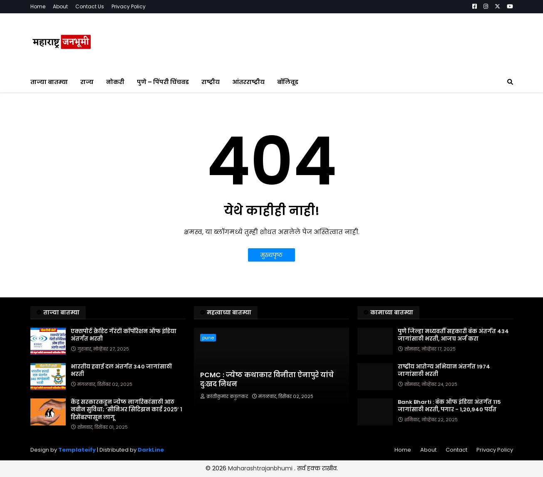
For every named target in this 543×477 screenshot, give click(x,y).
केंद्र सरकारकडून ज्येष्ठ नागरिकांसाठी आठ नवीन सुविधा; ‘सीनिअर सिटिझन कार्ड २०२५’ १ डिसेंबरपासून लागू (126, 409)
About (60, 6)
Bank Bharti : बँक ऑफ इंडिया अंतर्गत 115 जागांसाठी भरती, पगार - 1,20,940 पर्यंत (449, 405)
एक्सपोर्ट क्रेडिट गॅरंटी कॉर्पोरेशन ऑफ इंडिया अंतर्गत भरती (123, 335)
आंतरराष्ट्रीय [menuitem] (248, 82)
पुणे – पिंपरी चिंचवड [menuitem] (163, 82)
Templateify (77, 450)
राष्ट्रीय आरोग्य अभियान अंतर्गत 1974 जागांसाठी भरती (444, 370)
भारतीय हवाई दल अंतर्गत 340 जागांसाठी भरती (121, 370)
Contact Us (89, 6)
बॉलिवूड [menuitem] (287, 82)
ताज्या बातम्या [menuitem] (49, 82)
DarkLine (151, 450)
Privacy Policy (129, 6)
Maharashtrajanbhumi (261, 468)
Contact (456, 450)
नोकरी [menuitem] (115, 82)
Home (37, 6)
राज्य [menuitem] (87, 82)
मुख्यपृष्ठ (271, 255)
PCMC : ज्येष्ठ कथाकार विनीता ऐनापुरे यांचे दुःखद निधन (267, 380)
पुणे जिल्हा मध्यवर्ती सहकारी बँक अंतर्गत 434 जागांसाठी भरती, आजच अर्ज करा (453, 335)
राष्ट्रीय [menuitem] (210, 82)
